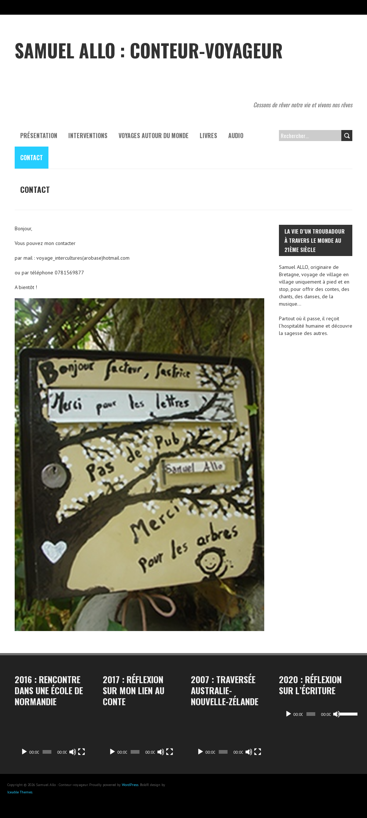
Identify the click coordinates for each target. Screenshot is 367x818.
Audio (235, 135)
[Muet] (72, 752)
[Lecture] (24, 752)
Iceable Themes (19, 792)
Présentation (38, 135)
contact (31, 157)
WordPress (130, 784)
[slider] (309, 714)
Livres (208, 135)
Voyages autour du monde (154, 135)
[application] (51, 738)
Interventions (88, 135)
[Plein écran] (81, 752)
